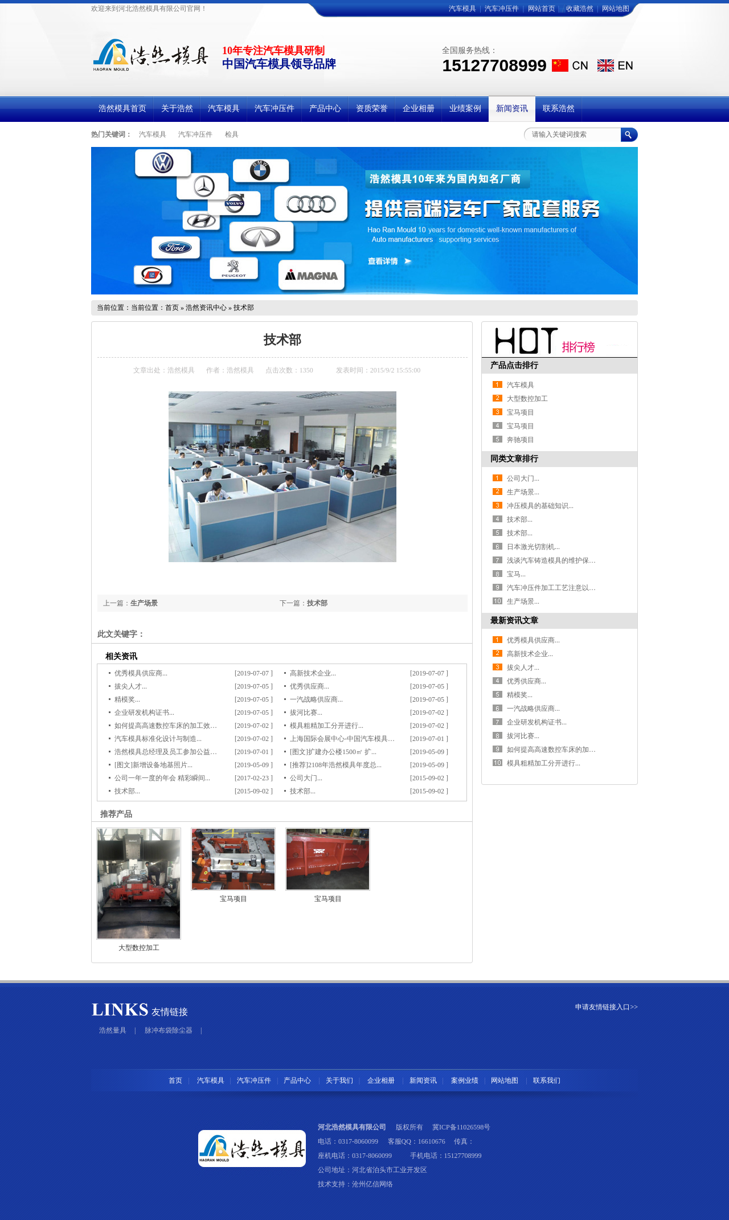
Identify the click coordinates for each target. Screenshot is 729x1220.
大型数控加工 (138, 948)
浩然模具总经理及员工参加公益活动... (171, 752)
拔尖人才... (130, 686)
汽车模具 (462, 9)
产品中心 (298, 1080)
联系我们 (546, 1080)
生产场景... (523, 492)
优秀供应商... (309, 686)
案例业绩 (464, 1080)
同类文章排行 (514, 459)
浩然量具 (112, 1030)
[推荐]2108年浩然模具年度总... (336, 765)
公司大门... (306, 778)
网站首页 (541, 9)
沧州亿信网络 (372, 1184)
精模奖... (127, 699)
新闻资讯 (423, 1080)
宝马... (516, 574)
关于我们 (339, 1080)
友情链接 (169, 1012)
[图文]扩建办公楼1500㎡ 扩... (333, 752)
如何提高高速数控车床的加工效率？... (171, 726)
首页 (172, 308)
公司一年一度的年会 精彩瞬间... (162, 778)
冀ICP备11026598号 (461, 1127)
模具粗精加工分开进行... (326, 726)
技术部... (127, 791)
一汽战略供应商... (316, 699)
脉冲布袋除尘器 (169, 1030)
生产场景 (144, 603)
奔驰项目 (520, 440)
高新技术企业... (313, 673)
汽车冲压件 (502, 9)
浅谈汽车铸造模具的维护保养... (554, 560)
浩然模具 (181, 370)
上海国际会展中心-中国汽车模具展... (345, 739)
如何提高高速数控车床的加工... (554, 750)
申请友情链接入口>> (606, 1007)
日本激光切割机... (533, 547)
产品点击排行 (514, 365)
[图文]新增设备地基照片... (153, 765)
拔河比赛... (306, 713)
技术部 (317, 603)
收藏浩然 (579, 9)
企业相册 (380, 1080)
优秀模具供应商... (140, 673)
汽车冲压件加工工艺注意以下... (554, 588)
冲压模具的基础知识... (540, 506)
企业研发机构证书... (144, 713)
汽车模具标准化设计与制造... (158, 739)
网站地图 (615, 9)
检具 (232, 134)
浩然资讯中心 (206, 308)
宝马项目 (233, 899)
